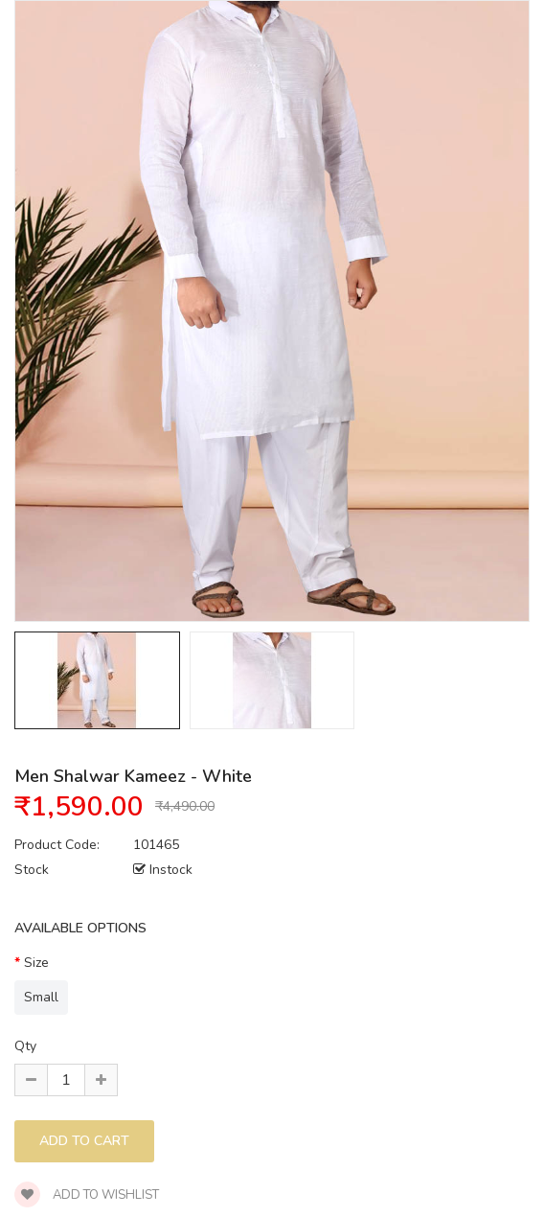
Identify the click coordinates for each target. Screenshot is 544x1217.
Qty (25, 1046)
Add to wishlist (86, 1195)
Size (36, 962)
